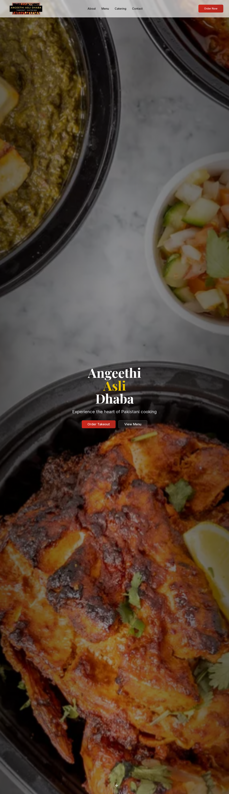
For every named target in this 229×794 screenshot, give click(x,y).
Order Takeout (98, 424)
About (91, 8)
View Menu (132, 424)
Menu (105, 8)
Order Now (211, 8)
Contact (137, 8)
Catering (120, 8)
